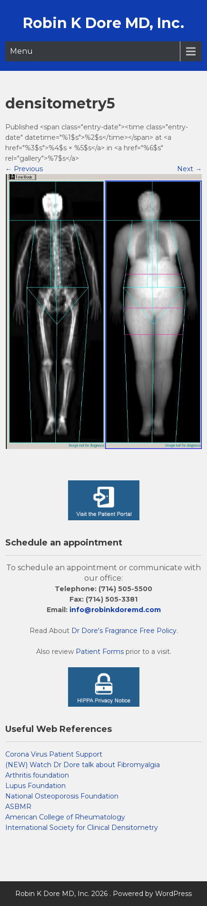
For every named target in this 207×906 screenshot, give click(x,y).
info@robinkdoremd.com (115, 609)
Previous (24, 169)
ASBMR (18, 806)
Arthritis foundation (37, 775)
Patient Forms (100, 651)
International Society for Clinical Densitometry (81, 827)
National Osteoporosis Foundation (61, 796)
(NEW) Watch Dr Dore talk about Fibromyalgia (82, 764)
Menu (21, 51)
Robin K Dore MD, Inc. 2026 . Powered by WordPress (103, 893)
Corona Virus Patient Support (53, 754)
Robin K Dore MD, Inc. (103, 23)
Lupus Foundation (35, 785)
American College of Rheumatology (65, 817)
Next (189, 169)
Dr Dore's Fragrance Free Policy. (124, 630)
